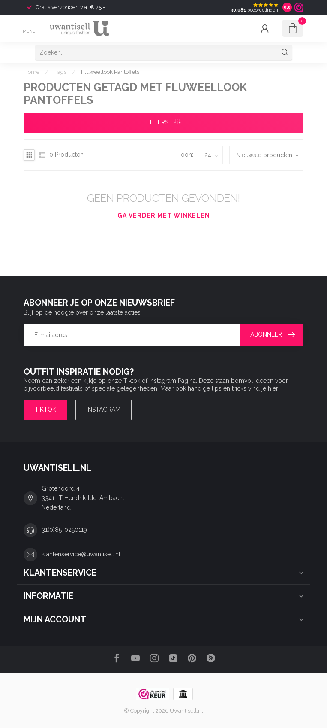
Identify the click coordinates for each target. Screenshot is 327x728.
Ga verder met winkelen (163, 215)
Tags (60, 71)
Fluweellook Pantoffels (110, 71)
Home (31, 71)
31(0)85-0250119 (64, 529)
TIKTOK (45, 409)
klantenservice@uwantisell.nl (81, 554)
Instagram (103, 409)
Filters (163, 122)
